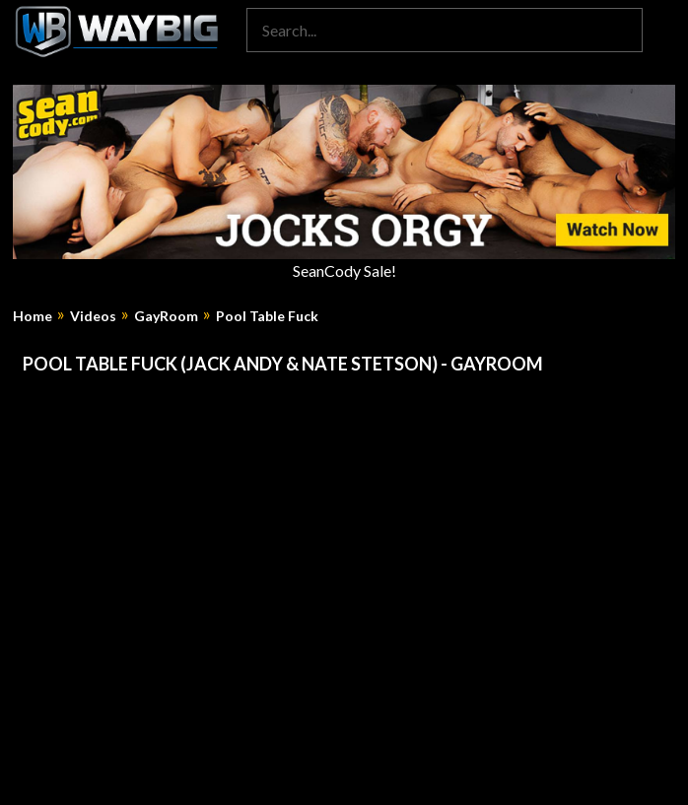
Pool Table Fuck (267, 316)
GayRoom (166, 316)
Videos (93, 316)
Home (32, 316)
